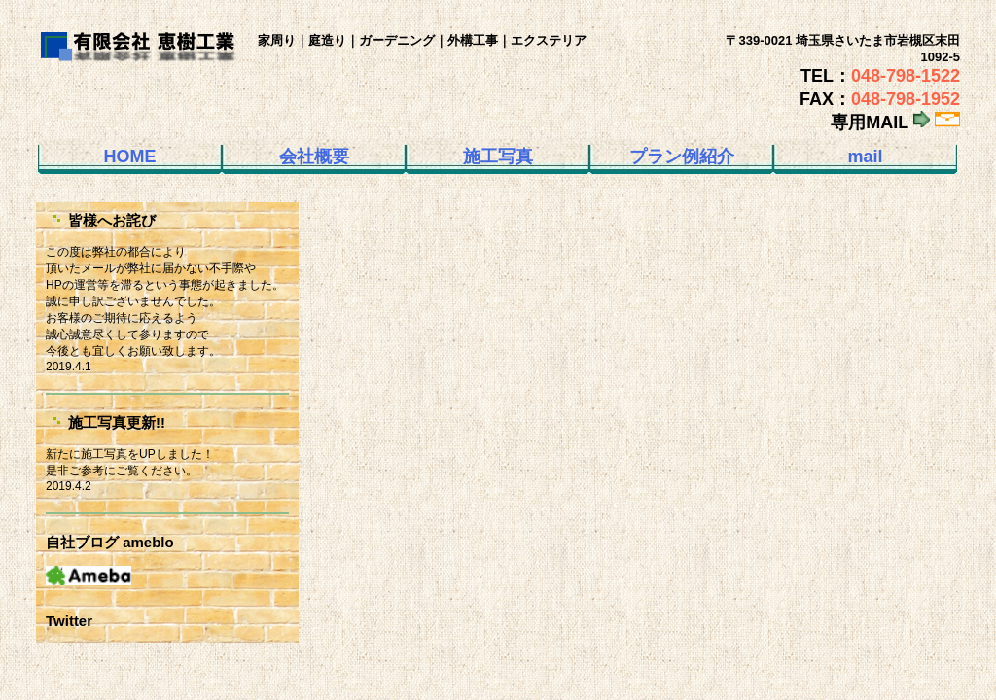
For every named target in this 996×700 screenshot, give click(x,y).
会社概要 (314, 156)
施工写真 (498, 156)
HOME (130, 156)
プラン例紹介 (681, 156)
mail (864, 156)
